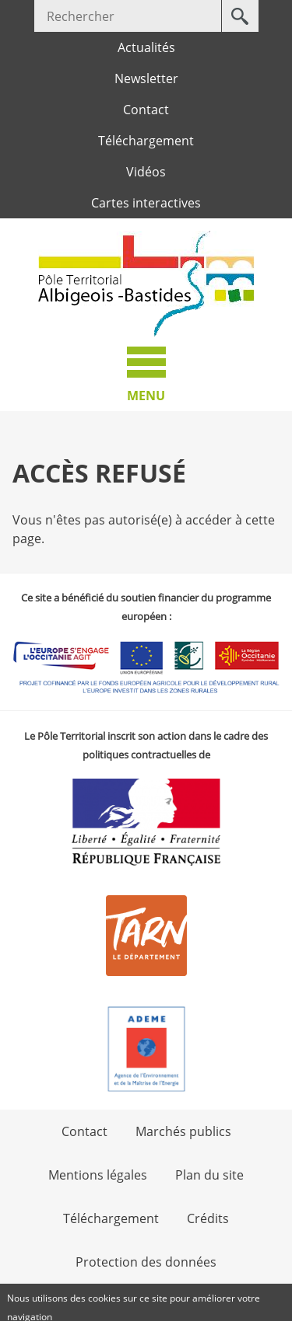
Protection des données (146, 1261)
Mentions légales (97, 1174)
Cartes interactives (146, 202)
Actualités (146, 47)
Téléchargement (146, 140)
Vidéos (146, 171)
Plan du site (209, 1174)
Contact (146, 109)
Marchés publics (183, 1131)
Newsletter (146, 78)
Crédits (208, 1218)
